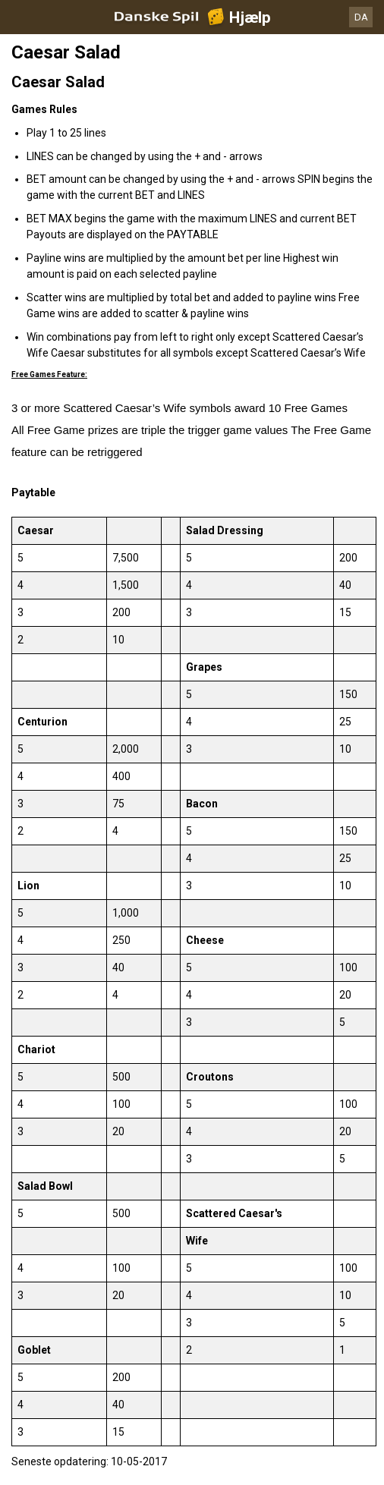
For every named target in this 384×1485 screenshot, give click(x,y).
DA (361, 17)
